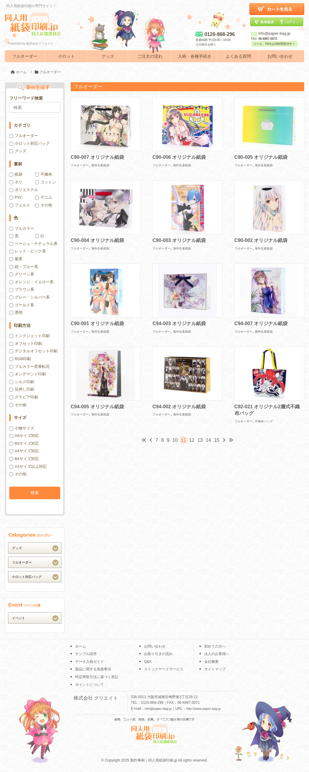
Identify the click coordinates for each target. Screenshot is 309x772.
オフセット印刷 (25, 343)
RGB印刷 (20, 359)
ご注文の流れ (150, 56)
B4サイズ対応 (24, 458)
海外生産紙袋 (100, 165)
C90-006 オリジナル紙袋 (179, 157)
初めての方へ (215, 646)
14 (208, 440)
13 (200, 440)
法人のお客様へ (216, 654)
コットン (45, 182)
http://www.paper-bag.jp (203, 708)
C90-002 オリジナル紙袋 (261, 240)
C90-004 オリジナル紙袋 (97, 240)
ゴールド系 (21, 305)
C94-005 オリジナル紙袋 (97, 406)
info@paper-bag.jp (270, 33)
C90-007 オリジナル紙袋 (97, 157)
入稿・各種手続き (194, 56)
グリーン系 (21, 274)
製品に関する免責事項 (93, 669)
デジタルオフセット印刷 (33, 351)
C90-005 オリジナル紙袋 (261, 157)
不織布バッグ (264, 421)
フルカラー (21, 228)
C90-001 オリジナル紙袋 (97, 323)
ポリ (15, 182)
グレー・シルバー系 (29, 297)
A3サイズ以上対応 (28, 466)
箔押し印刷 (21, 389)
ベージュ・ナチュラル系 (33, 243)
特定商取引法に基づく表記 (96, 677)
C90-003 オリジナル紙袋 (179, 240)
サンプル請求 (86, 654)
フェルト (19, 205)
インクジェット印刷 (29, 336)
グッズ (108, 56)
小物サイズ (21, 428)
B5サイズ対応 (24, 443)
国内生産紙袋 (264, 331)
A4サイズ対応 (24, 451)
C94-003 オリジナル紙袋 (179, 323)
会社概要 (211, 662)
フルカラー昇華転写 (29, 366)
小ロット (66, 56)
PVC (16, 197)
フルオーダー (24, 56)
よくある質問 (238, 56)
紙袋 (15, 174)
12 (192, 440)
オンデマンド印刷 (27, 374)
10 (175, 440)
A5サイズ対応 (24, 435)
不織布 (43, 174)
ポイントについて (89, 685)
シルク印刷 (21, 382)
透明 (15, 312)
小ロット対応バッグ (29, 143)
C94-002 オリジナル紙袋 (179, 406)
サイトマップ (215, 669)
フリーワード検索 (26, 98)
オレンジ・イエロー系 (31, 282)
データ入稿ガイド (89, 662)
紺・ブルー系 (23, 266)
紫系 (15, 259)
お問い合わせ (280, 56)
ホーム (80, 646)
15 (216, 440)
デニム (43, 197)
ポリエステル (23, 190)
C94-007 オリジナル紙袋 (261, 323)
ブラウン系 (21, 289)
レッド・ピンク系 (27, 251)
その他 (43, 205)
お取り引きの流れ (158, 654)
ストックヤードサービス (164, 669)
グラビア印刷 (23, 397)
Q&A (148, 662)
